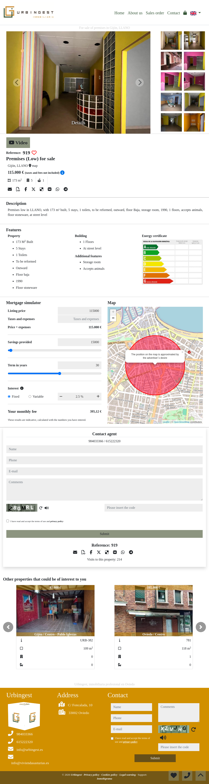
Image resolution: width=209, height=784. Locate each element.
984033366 (96, 441)
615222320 (113, 441)
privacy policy (56, 521)
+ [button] (113, 312)
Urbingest (76, 774)
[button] (8, 627)
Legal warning (127, 774)
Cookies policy (109, 774)
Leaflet (166, 422)
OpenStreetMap (182, 422)
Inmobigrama (104, 778)
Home (120, 13)
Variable (38, 396)
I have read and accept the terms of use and (36, 521)
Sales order (155, 13)
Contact (173, 13)
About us (135, 13)
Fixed (15, 396)
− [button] (113, 318)
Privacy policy (92, 774)
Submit (104, 534)
